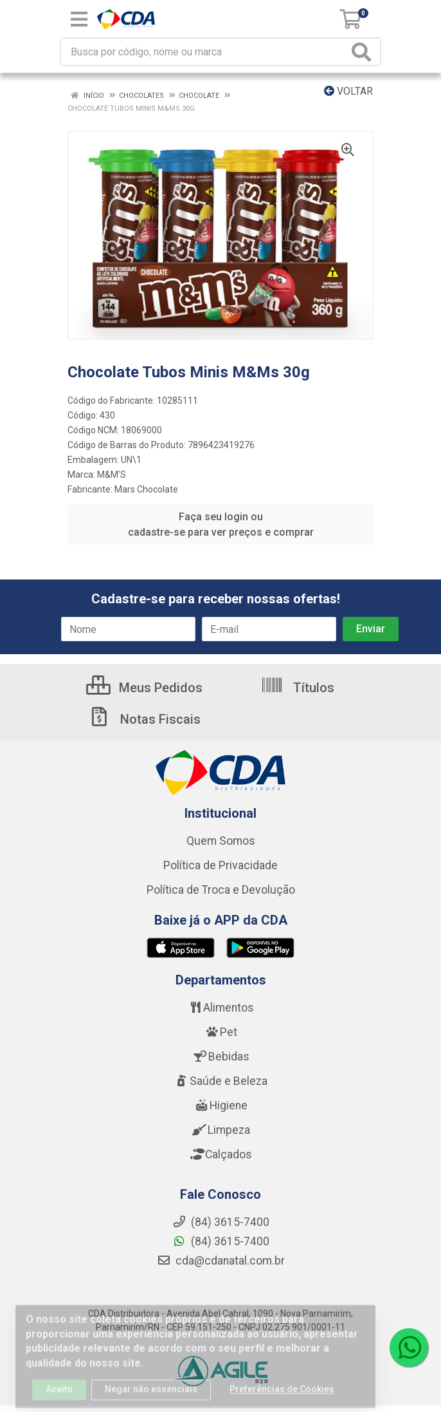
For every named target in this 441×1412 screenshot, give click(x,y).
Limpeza (221, 1130)
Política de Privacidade (220, 865)
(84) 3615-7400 (220, 1241)
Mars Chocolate (146, 489)
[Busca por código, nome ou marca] (204, 52)
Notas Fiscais (144, 719)
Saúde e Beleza (220, 1081)
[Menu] (79, 19)
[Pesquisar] (364, 52)
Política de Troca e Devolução (221, 889)
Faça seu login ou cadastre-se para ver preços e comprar (221, 524)
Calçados (220, 1154)
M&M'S (111, 474)
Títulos (297, 687)
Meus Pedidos (144, 687)
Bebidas (220, 1056)
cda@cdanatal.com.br (221, 1260)
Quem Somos (220, 840)
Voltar (348, 91)
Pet (220, 1032)
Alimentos (220, 1007)
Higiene (221, 1105)
